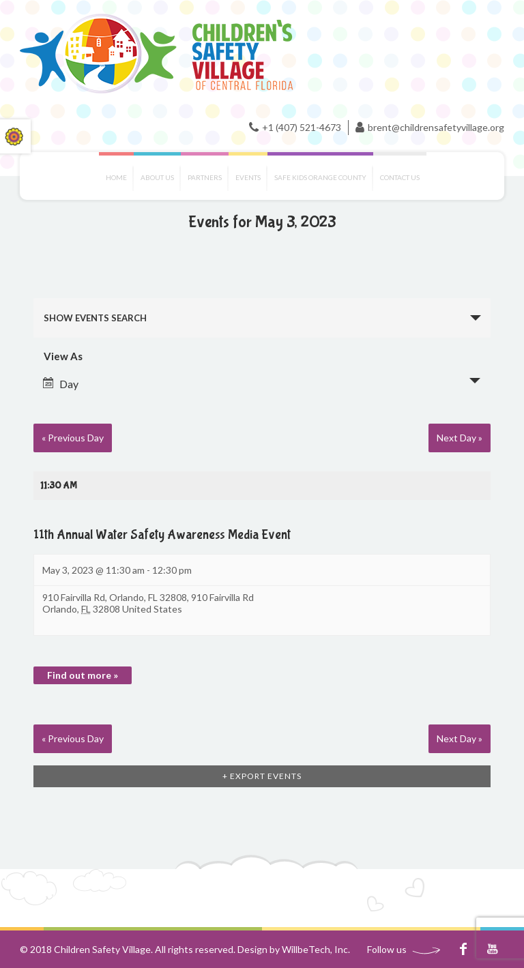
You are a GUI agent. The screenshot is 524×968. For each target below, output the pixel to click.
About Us (157, 177)
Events (248, 177)
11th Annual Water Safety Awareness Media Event (162, 534)
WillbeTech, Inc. (316, 949)
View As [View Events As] (63, 356)
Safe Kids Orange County (320, 177)
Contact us (400, 177)
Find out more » (82, 675)
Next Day (459, 437)
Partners (205, 177)
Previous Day (73, 437)
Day (60, 383)
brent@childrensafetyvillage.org (436, 127)
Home (116, 177)
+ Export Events (262, 776)
